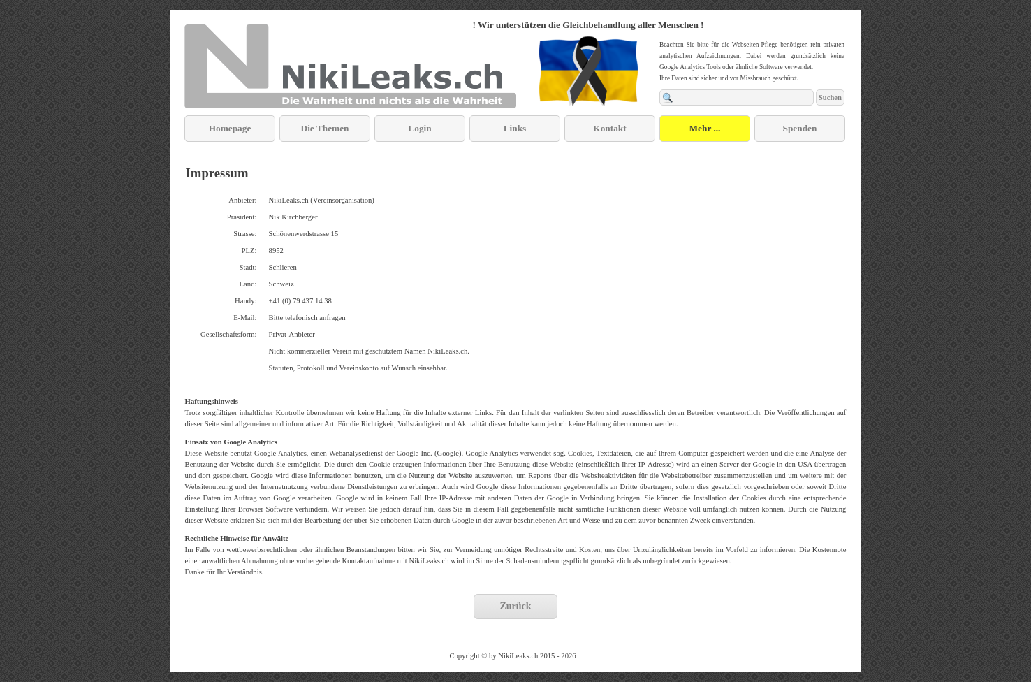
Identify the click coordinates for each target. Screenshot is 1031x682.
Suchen (830, 97)
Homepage (230, 128)
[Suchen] (736, 97)
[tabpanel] (588, 24)
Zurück (515, 606)
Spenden (800, 128)
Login (419, 128)
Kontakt (609, 128)
